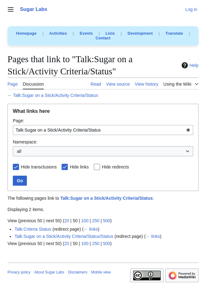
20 (66, 220)
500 (106, 220)
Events (86, 33)
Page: (18, 120)
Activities (58, 33)
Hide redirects (115, 166)
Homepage (26, 33)
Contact (103, 38)
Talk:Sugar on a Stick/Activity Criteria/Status (55, 95)
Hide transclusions (39, 166)
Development (140, 33)
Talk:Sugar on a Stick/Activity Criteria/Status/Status (63, 236)
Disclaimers (77, 272)
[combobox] (103, 130)
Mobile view (101, 272)
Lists (110, 33)
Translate (174, 33)
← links (90, 229)
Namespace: (25, 141)
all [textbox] (19, 151)
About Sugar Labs (49, 272)
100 (84, 220)
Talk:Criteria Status (32, 229)
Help (189, 65)
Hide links (79, 166)
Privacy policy (19, 272)
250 (95, 220)
